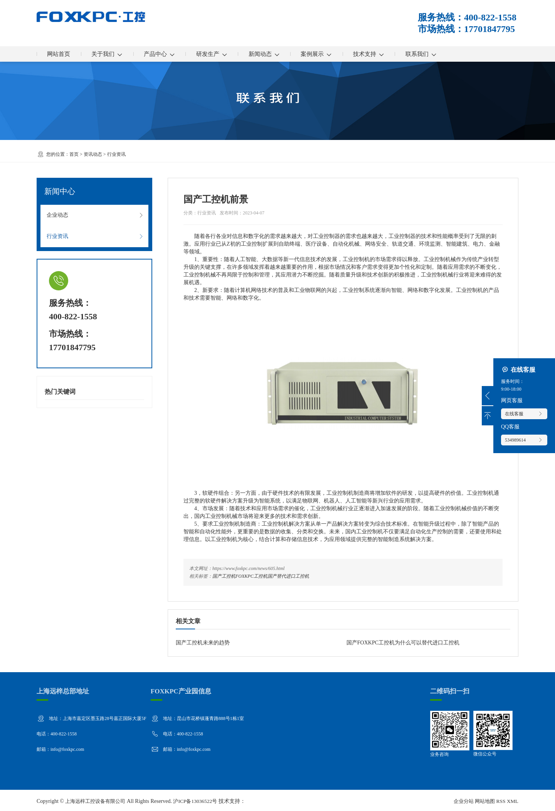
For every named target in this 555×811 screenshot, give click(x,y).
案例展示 (336, 54)
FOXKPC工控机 (251, 576)
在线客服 (524, 413)
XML (512, 799)
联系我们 (447, 54)
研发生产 (224, 54)
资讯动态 (93, 154)
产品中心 (168, 54)
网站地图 (483, 799)
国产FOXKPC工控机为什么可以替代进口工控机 (402, 643)
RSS (500, 799)
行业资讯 (116, 154)
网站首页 (60, 54)
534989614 (524, 440)
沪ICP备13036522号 (201, 799)
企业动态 (95, 216)
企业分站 (460, 799)
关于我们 (112, 54)
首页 (74, 154)
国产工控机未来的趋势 (203, 643)
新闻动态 (280, 54)
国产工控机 (223, 576)
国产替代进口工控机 (288, 576)
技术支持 (391, 54)
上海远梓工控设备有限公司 (97, 799)
